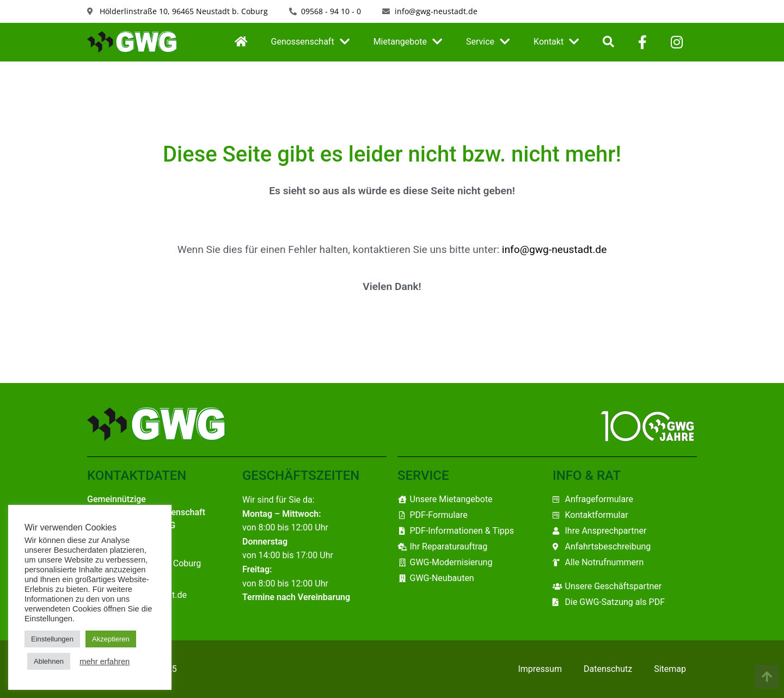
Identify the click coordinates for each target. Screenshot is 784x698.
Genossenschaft (310, 42)
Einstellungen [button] (52, 639)
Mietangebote (407, 42)
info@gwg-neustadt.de (554, 249)
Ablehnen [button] (49, 661)
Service (488, 42)
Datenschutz (608, 669)
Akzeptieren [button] (111, 639)
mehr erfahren (104, 661)
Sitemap (670, 669)
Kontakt (556, 42)
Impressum (540, 669)
